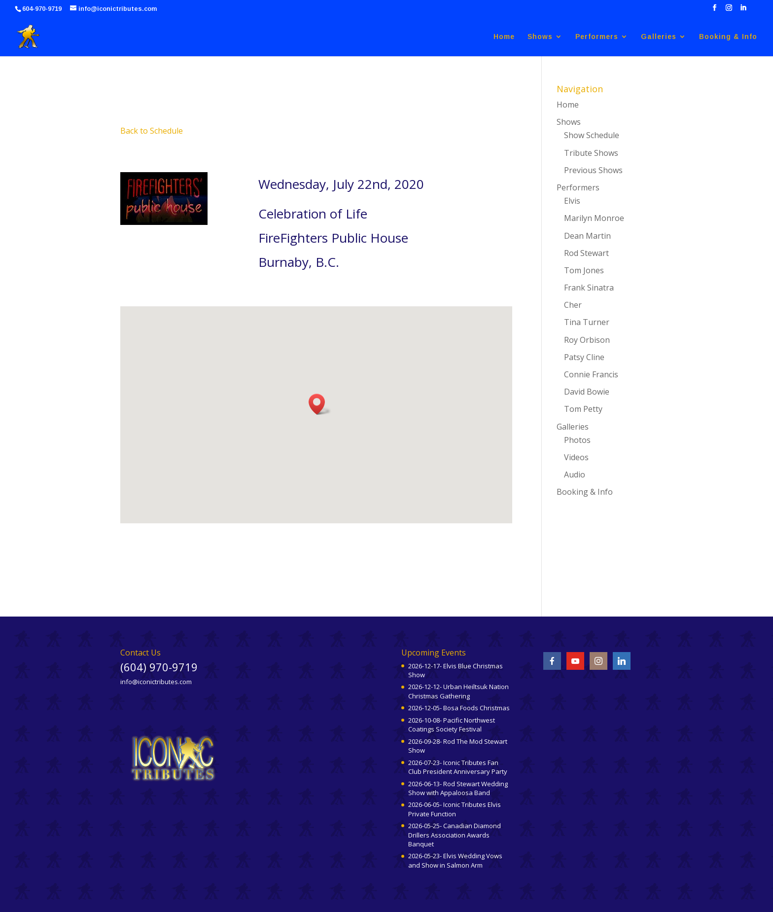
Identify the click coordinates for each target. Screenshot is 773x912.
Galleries (658, 36)
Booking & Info (728, 36)
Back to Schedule (151, 130)
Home (504, 36)
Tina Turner (586, 322)
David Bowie (586, 391)
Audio (574, 474)
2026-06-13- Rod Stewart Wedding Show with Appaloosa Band (458, 788)
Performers (596, 36)
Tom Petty (583, 408)
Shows (540, 36)
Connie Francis (591, 374)
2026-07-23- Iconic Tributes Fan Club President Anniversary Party (457, 767)
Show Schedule (591, 135)
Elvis (572, 200)
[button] (320, 404)
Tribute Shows (591, 152)
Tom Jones (584, 270)
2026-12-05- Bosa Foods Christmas (459, 707)
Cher (573, 304)
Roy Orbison (587, 339)
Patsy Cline (584, 357)
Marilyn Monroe (594, 218)
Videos (576, 457)
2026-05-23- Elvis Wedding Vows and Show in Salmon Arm (455, 860)
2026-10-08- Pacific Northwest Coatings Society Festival (451, 724)
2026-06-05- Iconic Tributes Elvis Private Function (454, 809)
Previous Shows (593, 170)
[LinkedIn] (743, 10)
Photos (577, 440)
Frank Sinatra (589, 287)
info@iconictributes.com (156, 681)
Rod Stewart (586, 253)
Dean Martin (587, 235)
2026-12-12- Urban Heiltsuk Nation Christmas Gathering (458, 691)
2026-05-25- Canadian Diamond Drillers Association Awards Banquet (454, 834)
